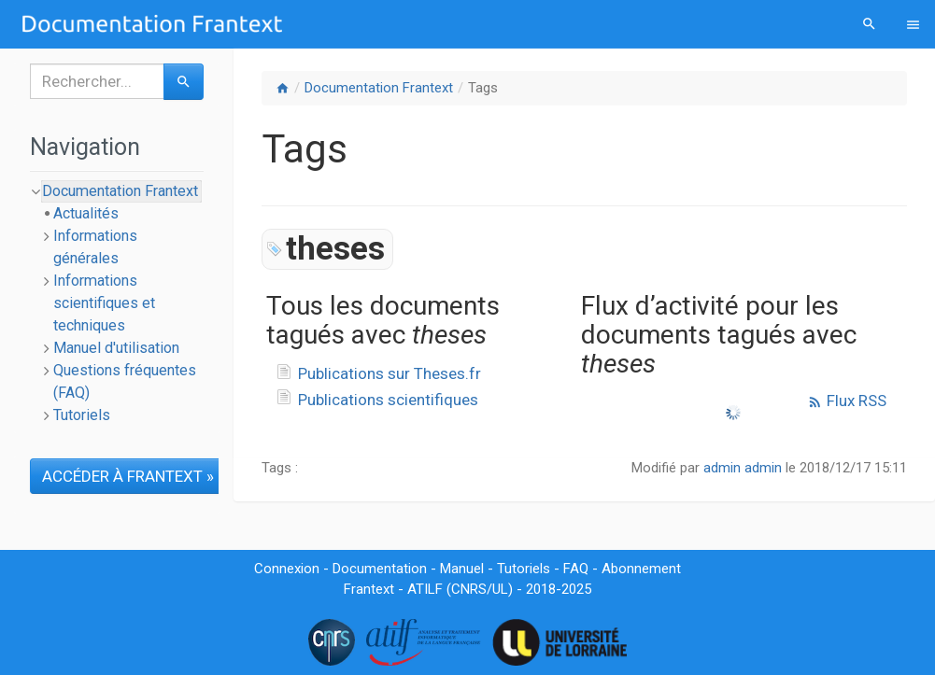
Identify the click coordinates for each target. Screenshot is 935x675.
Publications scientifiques (388, 399)
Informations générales (95, 247)
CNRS (469, 589)
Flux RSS (846, 400)
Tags (483, 87)
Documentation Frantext (379, 87)
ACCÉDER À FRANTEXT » (128, 476)
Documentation (380, 568)
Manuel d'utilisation (116, 348)
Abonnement (641, 568)
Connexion (286, 568)
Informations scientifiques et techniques (104, 303)
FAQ (575, 568)
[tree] (117, 303)
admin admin (742, 467)
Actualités (86, 213)
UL (500, 589)
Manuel (462, 568)
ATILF (425, 589)
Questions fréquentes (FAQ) (124, 381)
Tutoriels (81, 415)
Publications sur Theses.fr (389, 373)
